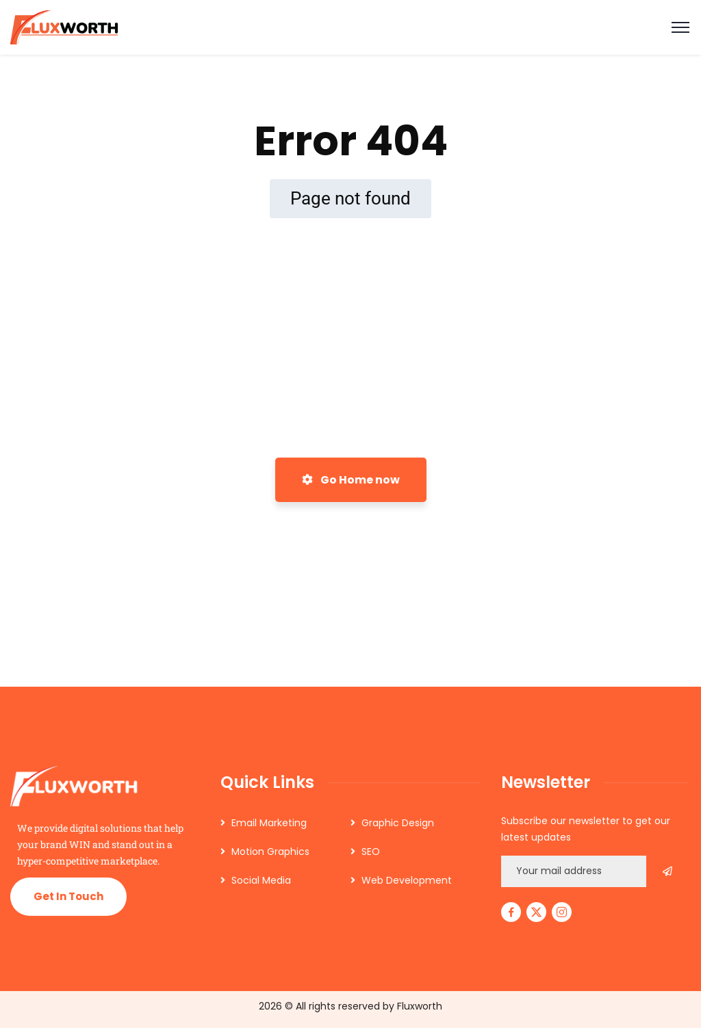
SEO (370, 851)
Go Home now (351, 480)
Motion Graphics (270, 851)
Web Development (406, 880)
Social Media (261, 880)
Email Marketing (269, 823)
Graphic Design (397, 823)
